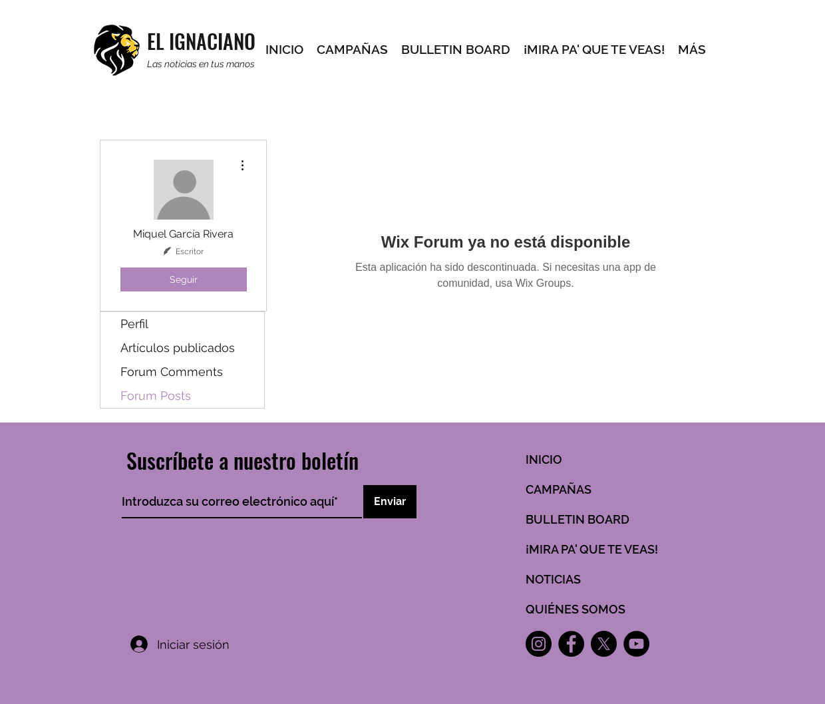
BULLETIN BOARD (577, 519)
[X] (604, 644)
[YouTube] (636, 644)
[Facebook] (571, 644)
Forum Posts (155, 396)
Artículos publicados (177, 348)
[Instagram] (539, 644)
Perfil (134, 324)
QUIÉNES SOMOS (575, 609)
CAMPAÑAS (558, 489)
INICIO (544, 459)
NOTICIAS (553, 579)
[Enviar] (389, 501)
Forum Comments (171, 372)
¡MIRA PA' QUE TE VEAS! (592, 549)
